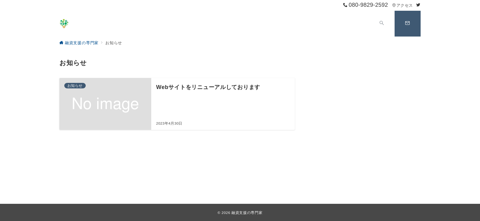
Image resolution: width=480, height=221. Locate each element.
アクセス (402, 5)
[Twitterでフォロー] (418, 5)
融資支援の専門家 (246, 213)
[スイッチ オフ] (381, 24)
